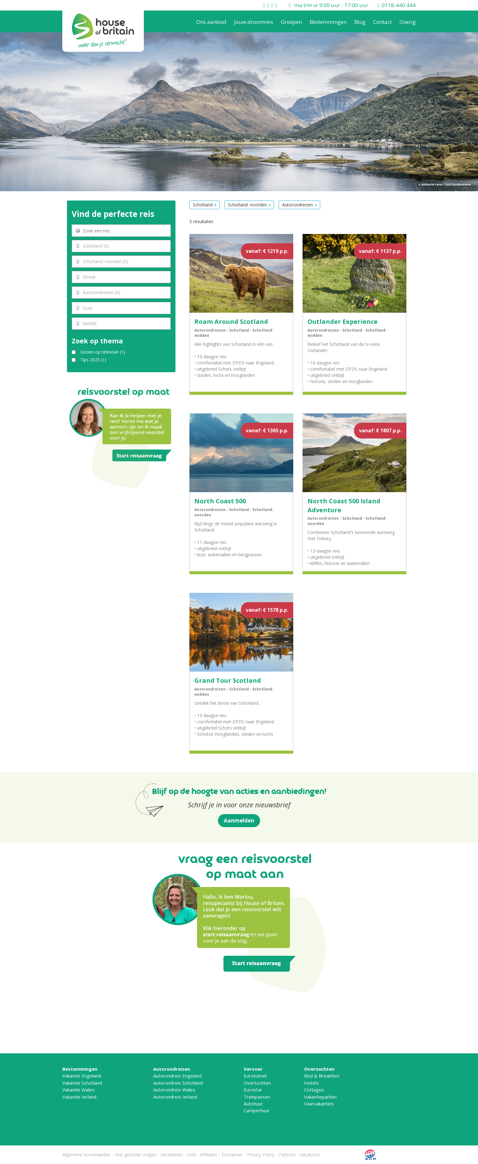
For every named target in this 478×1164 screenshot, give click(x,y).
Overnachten (319, 1069)
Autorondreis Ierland (175, 1097)
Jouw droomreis (253, 21)
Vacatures (310, 1154)
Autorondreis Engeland (177, 1076)
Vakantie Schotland (82, 1083)
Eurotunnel (255, 1076)
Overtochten (257, 1083)
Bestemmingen (328, 21)
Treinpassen (257, 1097)
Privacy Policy (260, 1154)
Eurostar (253, 1090)
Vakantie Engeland (81, 1076)
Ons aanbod (211, 21)
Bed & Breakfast (321, 1076)
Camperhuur (257, 1110)
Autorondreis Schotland (178, 1083)
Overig (408, 21)
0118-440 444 (399, 5)
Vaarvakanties (319, 1103)
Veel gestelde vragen (135, 1154)
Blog (359, 21)
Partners (287, 1154)
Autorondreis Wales (174, 1090)
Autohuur (253, 1103)
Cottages (314, 1090)
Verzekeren (172, 1154)
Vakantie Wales (78, 1090)
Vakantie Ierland (79, 1097)
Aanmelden (239, 820)
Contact (382, 21)
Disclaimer (232, 1154)
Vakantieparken (320, 1097)
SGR (191, 1154)
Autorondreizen (171, 1069)
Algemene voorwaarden (86, 1154)
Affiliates (208, 1154)
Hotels (311, 1083)
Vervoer (253, 1069)
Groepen (291, 21)
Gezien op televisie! (102, 352)
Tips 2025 (93, 360)
